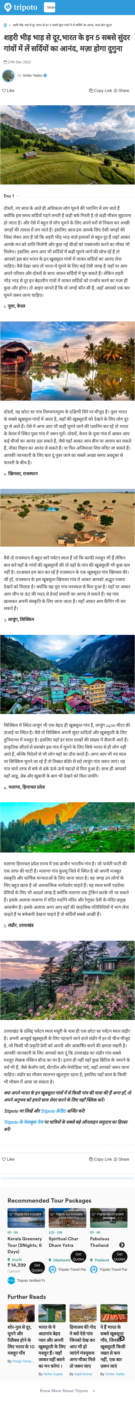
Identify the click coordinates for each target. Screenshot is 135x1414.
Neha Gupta (52, 1374)
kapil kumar (84, 1374)
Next (122, 1244)
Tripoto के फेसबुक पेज (24, 1122)
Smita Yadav (115, 1374)
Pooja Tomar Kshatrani (30, 1361)
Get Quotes (37, 1267)
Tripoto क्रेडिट (53, 1111)
